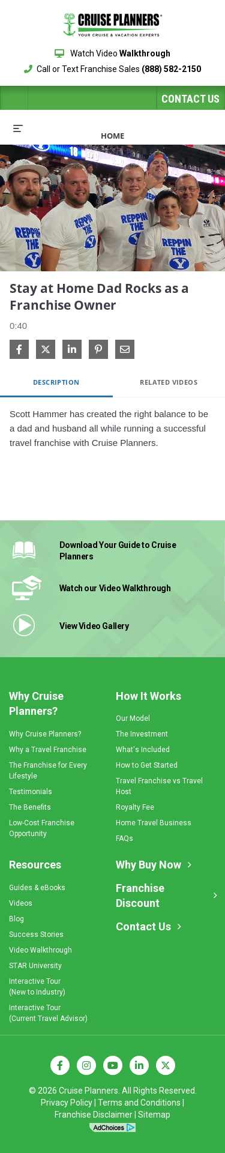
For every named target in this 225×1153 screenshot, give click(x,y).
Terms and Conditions (139, 1102)
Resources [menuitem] (35, 864)
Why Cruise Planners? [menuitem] (36, 704)
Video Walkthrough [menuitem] (40, 950)
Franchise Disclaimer (94, 1114)
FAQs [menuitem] (124, 838)
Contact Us (190, 98)
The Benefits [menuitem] (30, 807)
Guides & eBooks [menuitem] (37, 888)
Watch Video (112, 53)
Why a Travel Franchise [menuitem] (47, 749)
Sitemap (154, 1114)
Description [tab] (56, 382)
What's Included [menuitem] (143, 749)
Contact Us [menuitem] (143, 926)
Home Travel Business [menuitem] (153, 823)
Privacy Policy (66, 1102)
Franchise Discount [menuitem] (140, 896)
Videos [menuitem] (20, 903)
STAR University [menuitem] (35, 966)
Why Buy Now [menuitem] (148, 864)
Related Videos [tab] (168, 382)
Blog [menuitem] (16, 919)
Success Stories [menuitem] (36, 934)
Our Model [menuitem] (133, 718)
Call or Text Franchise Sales (112, 69)
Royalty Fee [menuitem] (135, 807)
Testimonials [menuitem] (30, 791)
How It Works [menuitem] (148, 696)
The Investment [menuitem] (142, 734)
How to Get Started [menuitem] (147, 765)
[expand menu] (18, 127)
